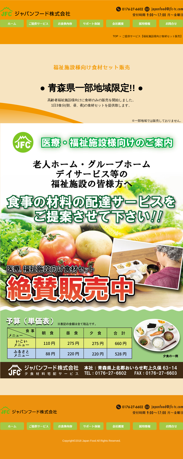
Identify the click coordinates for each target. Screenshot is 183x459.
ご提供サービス (38, 23)
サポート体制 (91, 23)
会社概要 (118, 23)
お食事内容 (65, 23)
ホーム (12, 23)
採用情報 (144, 23)
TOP (115, 36)
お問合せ (170, 23)
